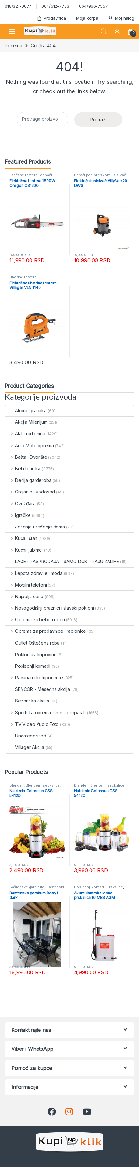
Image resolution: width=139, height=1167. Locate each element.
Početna (13, 45)
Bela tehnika (22, 468)
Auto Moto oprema (29, 445)
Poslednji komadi (27, 666)
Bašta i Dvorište (26, 457)
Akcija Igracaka (26, 410)
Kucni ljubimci (24, 550)
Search (103, 31)
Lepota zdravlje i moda (34, 573)
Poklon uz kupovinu (30, 654)
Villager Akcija (24, 747)
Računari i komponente (34, 677)
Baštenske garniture (26, 887)
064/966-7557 (93, 6)
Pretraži (98, 119)
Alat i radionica (25, 433)
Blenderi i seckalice (43, 785)
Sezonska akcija (27, 700)
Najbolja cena (24, 596)
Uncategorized (25, 735)
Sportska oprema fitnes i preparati (45, 712)
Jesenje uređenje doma (35, 526)
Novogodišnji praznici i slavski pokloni (49, 608)
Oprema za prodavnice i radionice (45, 631)
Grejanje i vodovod (30, 491)
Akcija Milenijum (26, 422)
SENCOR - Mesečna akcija (37, 689)
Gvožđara (20, 503)
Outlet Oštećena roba (32, 643)
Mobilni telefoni (26, 585)
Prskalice (115, 887)
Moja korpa (87, 18)
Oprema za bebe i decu (35, 619)
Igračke (18, 515)
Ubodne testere (23, 277)
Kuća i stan (21, 538)
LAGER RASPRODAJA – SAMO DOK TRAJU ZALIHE (62, 561)
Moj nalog (121, 18)
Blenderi (16, 785)
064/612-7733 (55, 6)
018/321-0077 (18, 6)
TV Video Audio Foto (32, 724)
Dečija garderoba (28, 480)
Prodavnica (51, 18)
